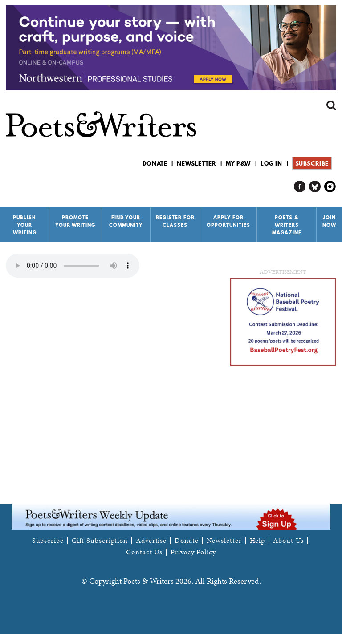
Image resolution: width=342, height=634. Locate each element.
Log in (271, 163)
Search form (331, 105)
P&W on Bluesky (315, 187)
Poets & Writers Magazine (286, 225)
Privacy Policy (193, 552)
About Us (288, 540)
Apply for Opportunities (228, 221)
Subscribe (312, 163)
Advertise (151, 540)
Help (257, 540)
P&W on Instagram (330, 187)
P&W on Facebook (300, 187)
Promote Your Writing (75, 221)
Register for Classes (175, 221)
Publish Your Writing (25, 225)
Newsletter (196, 163)
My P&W (238, 163)
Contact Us (144, 552)
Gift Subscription (100, 540)
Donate (154, 163)
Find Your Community (125, 221)
